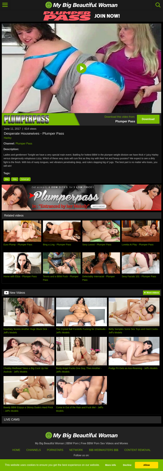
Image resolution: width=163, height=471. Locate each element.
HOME (16, 450)
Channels (33, 450)
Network (76, 450)
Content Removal (137, 450)
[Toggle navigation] (5, 5)
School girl (25, 179)
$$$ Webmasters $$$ (103, 450)
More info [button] (110, 465)
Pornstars (55, 450)
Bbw (6, 179)
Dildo (15, 179)
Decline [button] (127, 465)
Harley (7, 137)
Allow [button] (146, 465)
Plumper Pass (24, 143)
